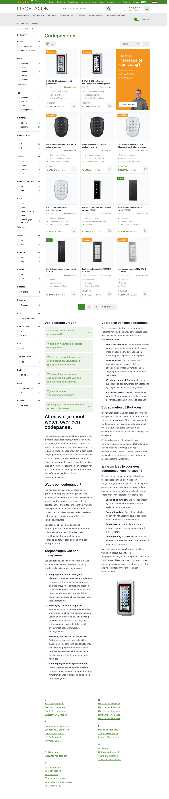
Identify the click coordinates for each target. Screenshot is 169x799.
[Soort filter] (28, 383)
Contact (126, 2)
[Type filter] (28, 92)
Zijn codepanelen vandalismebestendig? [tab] (60, 393)
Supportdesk (98, 2)
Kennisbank (72, 2)
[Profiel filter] (28, 369)
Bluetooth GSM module (56, 714)
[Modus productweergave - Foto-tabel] (48, 44)
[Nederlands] (154, 2)
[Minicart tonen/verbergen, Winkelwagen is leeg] (147, 8)
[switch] (136, 19)
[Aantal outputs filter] (28, 134)
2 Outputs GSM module (109, 759)
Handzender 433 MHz (109, 714)
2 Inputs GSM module (108, 737)
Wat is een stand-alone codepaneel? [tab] (60, 332)
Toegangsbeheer (95, 15)
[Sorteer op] (130, 44)
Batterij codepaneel (54, 703)
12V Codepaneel (53, 737)
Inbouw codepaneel (108, 729)
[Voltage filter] (28, 156)
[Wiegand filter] (28, 235)
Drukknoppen (51, 752)
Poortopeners (23, 15)
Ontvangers (104, 748)
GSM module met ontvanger (58, 782)
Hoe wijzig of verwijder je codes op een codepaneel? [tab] (65, 406)
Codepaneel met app (55, 733)
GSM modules (51, 774)
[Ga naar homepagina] (32, 8)
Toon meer (21, 84)
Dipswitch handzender (56, 755)
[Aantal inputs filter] (28, 326)
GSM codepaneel (53, 770)
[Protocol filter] (28, 286)
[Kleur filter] (28, 198)
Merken (35, 23)
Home (19, 29)
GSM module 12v (53, 785)
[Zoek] (108, 8)
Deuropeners (38, 15)
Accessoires (22, 23)
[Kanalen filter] (28, 400)
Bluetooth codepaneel (55, 711)
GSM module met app (55, 778)
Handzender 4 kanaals (109, 711)
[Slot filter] (28, 313)
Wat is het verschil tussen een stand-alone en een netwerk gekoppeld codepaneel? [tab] (64, 361)
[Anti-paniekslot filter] (28, 356)
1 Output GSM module (109, 755)
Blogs (52, 2)
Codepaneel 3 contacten (57, 729)
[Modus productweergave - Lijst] (52, 44)
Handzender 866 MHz (109, 718)
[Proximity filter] (28, 269)
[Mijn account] (132, 8)
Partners (61, 2)
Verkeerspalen (66, 15)
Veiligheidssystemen (116, 15)
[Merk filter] (28, 58)
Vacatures (85, 2)
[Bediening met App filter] (28, 181)
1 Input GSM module (108, 733)
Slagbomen (52, 15)
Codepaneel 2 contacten (57, 726)
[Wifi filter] (28, 343)
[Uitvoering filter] (28, 117)
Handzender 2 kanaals (109, 707)
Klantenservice (113, 2)
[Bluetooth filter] (28, 252)
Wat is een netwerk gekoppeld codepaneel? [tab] (64, 345)
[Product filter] (28, 41)
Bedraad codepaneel (55, 707)
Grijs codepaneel (53, 767)
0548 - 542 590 (129, 103)
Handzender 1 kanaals (109, 703)
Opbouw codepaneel (108, 752)
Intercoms (80, 15)
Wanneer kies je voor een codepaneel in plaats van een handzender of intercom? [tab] (64, 378)
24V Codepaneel (53, 741)
